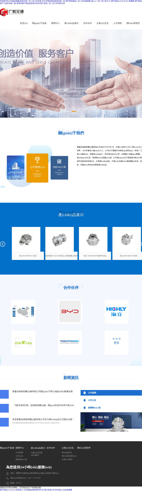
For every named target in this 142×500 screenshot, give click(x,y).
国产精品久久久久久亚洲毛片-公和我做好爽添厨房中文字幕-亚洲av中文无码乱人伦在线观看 (36, 490)
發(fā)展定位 (67, 453)
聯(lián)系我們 (133, 23)
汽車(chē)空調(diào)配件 (36, 454)
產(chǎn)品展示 (71, 23)
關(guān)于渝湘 (39, 23)
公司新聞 (19, 453)
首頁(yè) (24, 23)
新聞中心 (55, 23)
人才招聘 (117, 23)
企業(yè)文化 (103, 23)
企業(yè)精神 (67, 459)
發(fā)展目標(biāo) (69, 456)
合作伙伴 (87, 23)
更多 (116, 342)
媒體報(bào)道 (21, 459)
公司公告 (19, 456)
